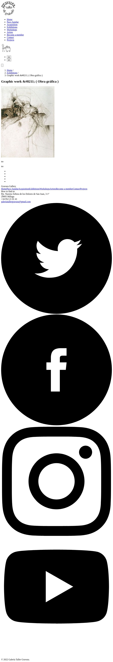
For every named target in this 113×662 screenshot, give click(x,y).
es (9, 57)
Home (9, 70)
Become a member (64, 189)
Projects (83, 189)
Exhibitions (12, 73)
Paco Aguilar (12, 189)
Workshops (45, 189)
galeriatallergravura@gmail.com (16, 201)
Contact (76, 189)
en (9, 60)
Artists (53, 189)
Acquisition (23, 189)
